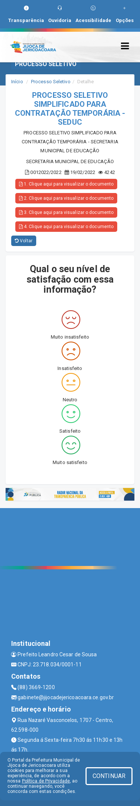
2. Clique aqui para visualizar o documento (66, 198)
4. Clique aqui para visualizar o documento (66, 226)
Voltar (23, 240)
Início (17, 81)
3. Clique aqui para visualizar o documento (66, 212)
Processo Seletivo (51, 81)
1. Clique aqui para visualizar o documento (66, 184)
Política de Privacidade (46, 781)
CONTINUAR (109, 775)
